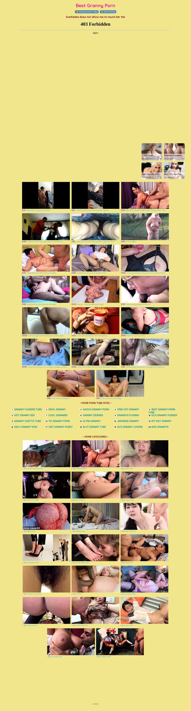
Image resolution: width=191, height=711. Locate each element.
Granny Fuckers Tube (87, 12)
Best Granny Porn (95, 5)
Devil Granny (108, 12)
